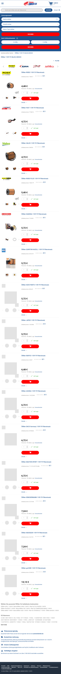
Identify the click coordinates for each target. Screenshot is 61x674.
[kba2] (45, 42)
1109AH (28, 622)
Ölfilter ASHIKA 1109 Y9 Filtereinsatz (33, 391)
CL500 (3, 620)
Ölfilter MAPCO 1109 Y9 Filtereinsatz (33, 356)
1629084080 (48, 622)
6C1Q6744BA (5, 624)
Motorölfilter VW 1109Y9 (26, 609)
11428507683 (42, 620)
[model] (30, 24)
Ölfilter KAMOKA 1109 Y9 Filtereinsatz (33, 214)
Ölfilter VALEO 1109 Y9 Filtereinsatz (33, 143)
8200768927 (20, 622)
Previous (3, 97)
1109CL (33, 622)
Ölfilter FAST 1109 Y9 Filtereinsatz (32, 108)
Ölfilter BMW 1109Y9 (7, 611)
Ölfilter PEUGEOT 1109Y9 (9, 609)
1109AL (34, 620)
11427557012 (14, 624)
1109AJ (35, 624)
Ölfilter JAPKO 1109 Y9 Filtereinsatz (33, 320)
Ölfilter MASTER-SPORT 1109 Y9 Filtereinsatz (36, 462)
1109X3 (29, 624)
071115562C (27, 620)
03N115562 (51, 620)
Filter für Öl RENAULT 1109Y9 (42, 611)
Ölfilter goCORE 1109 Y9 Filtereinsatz (33, 568)
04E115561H (10, 620)
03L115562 (18, 620)
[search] (22, 10)
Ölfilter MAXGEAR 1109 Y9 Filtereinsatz (34, 533)
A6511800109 (11, 622)
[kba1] (15, 42)
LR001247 (40, 622)
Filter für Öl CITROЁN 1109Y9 (42, 606)
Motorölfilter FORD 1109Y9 (23, 606)
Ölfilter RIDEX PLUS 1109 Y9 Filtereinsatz (34, 178)
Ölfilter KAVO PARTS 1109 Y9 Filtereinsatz (35, 285)
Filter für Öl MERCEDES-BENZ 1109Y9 (46, 609)
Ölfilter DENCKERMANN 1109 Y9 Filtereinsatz (36, 497)
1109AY (3, 622)
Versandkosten (38, 88)
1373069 (51, 624)
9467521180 (43, 624)
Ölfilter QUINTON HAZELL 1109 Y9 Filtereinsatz (36, 249)
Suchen (48, 10)
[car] (30, 29)
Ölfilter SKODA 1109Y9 (8, 613)
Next (19, 97)
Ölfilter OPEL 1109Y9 (7, 606)
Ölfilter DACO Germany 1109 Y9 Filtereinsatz (36, 426)
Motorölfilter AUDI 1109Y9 (23, 611)
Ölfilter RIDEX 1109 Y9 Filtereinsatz (32, 72)
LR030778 (23, 624)
